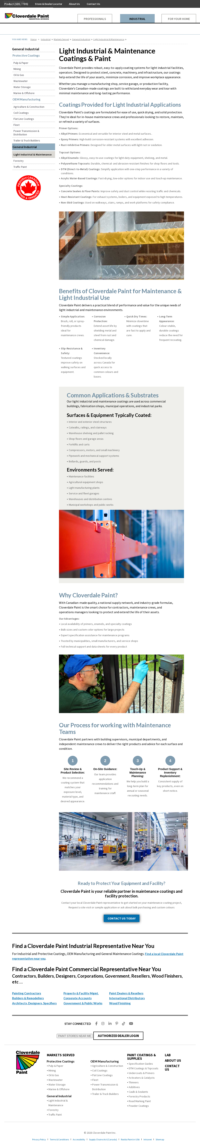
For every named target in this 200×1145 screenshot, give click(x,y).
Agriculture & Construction (28, 106)
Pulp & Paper (20, 63)
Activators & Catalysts (142, 1077)
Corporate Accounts (77, 998)
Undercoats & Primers (141, 1073)
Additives (134, 1087)
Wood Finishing (120, 1003)
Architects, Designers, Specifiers (34, 1003)
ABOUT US (173, 1060)
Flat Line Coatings (23, 119)
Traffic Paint (20, 167)
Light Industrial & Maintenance (108, 39)
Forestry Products (139, 1096)
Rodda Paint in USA (135, 1139)
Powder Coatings (139, 1106)
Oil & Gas (18, 75)
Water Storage (22, 87)
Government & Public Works (82, 1003)
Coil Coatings (21, 113)
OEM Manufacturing (26, 99)
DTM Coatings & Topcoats (143, 1068)
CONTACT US (172, 1067)
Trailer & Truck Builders (26, 140)
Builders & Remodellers (28, 998)
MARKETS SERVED (61, 1055)
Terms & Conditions (55, 1139)
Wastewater (20, 81)
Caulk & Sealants (138, 1091)
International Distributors (127, 998)
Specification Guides (141, 1063)
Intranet (154, 1139)
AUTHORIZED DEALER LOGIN (118, 1035)
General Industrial (81, 39)
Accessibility (77, 1139)
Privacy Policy (31, 1139)
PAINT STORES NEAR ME (74, 1036)
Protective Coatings (26, 55)
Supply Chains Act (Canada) (104, 1139)
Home (33, 39)
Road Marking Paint (140, 1101)
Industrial (46, 39)
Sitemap (168, 1139)
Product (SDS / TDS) (16, 4)
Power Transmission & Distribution (26, 132)
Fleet (16, 125)
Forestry (18, 161)
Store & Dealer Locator (48, 4)
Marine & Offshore (24, 93)
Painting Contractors (26, 993)
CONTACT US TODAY (121, 918)
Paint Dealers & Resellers (126, 993)
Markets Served (61, 39)
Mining (17, 69)
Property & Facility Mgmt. (81, 993)
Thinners (134, 1082)
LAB (168, 1055)
